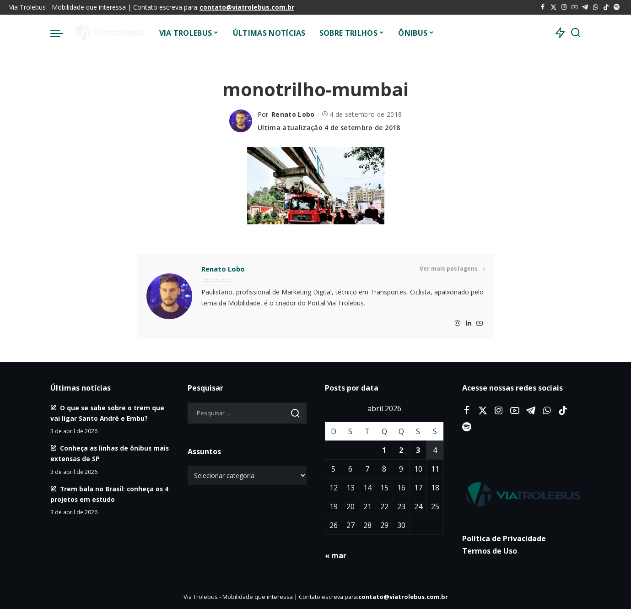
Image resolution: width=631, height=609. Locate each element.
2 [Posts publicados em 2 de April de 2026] (401, 450)
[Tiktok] (606, 7)
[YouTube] (574, 7)
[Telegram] (585, 7)
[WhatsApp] (595, 7)
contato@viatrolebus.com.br (247, 7)
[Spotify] (616, 7)
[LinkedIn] (468, 323)
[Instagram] (564, 7)
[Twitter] (553, 7)
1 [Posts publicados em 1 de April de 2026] (384, 450)
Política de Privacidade (504, 538)
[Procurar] (575, 33)
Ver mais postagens (452, 268)
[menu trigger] (61, 33)
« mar (335, 555)
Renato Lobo (293, 114)
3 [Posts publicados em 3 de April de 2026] (418, 450)
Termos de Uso (489, 551)
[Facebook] (543, 7)
